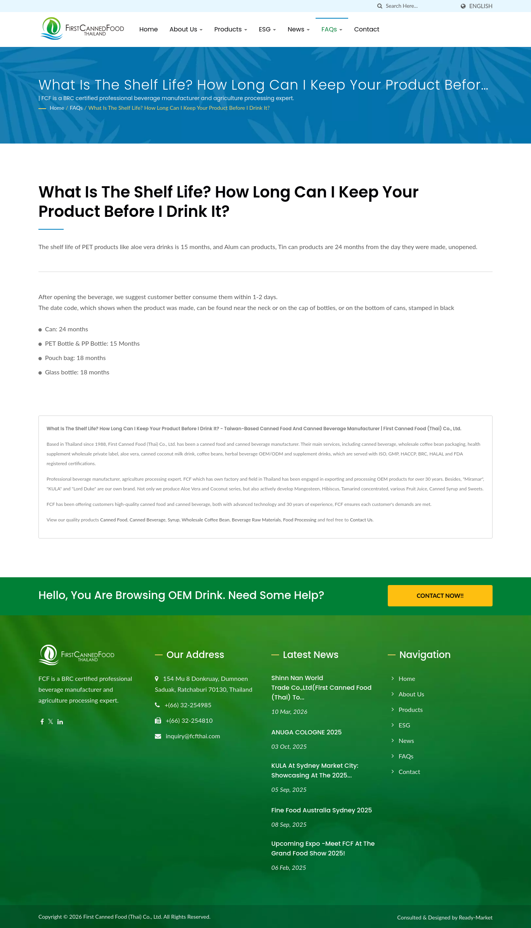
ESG (267, 29)
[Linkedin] (60, 720)
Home (148, 29)
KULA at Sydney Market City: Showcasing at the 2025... (314, 769)
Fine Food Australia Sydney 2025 (321, 808)
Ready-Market (476, 915)
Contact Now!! (439, 595)
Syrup (173, 520)
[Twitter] (51, 720)
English (481, 6)
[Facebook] (42, 720)
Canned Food (113, 520)
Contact (366, 29)
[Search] (420, 6)
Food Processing (299, 520)
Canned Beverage (147, 520)
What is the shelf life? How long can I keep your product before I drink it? (178, 107)
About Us (186, 29)
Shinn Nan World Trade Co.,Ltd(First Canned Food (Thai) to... (321, 686)
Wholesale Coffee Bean (205, 520)
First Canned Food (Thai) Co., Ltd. (122, 915)
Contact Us (361, 520)
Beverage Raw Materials (256, 520)
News (299, 29)
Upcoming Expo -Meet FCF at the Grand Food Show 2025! (323, 847)
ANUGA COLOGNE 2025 (306, 731)
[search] (380, 6)
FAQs (331, 29)
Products (230, 29)
